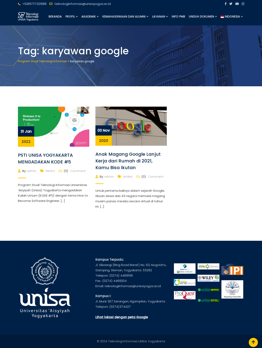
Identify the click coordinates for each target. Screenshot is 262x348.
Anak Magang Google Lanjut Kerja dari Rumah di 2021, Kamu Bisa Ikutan (128, 161)
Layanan (158, 16)
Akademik (88, 16)
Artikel (127, 176)
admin (31, 171)
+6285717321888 (34, 4)
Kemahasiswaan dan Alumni (124, 16)
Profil (70, 16)
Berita (50, 171)
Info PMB (178, 16)
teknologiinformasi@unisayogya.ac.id (82, 4)
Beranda (55, 16)
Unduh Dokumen (201, 16)
